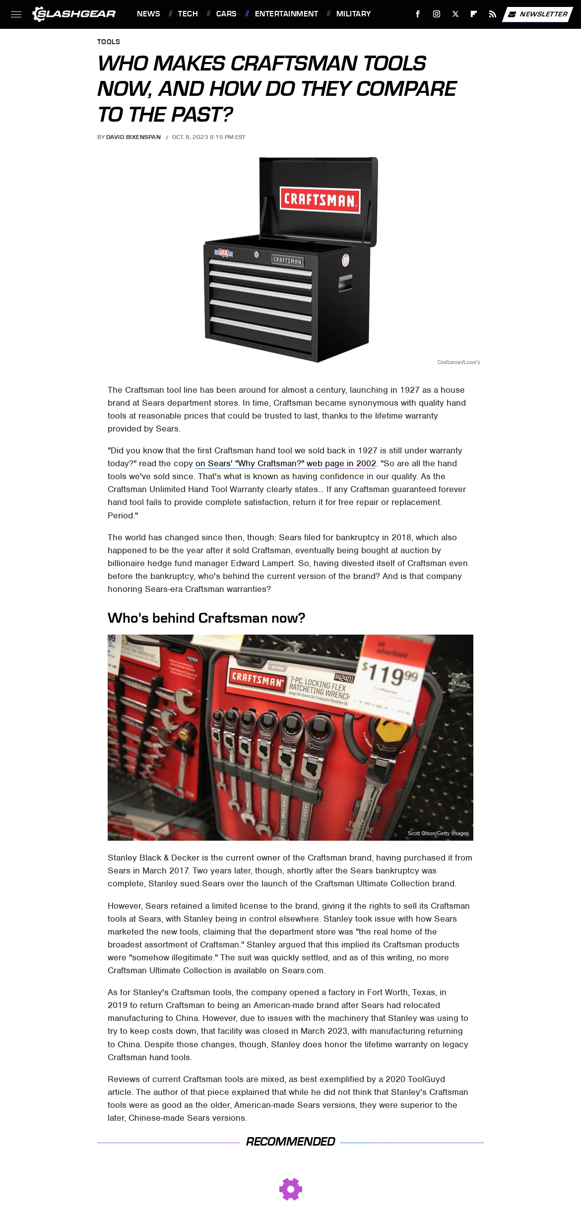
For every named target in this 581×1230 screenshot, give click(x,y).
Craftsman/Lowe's (458, 361)
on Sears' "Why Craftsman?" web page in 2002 (285, 463)
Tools (109, 42)
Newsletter (537, 14)
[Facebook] (418, 14)
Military (353, 13)
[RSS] (493, 14)
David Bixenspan (133, 137)
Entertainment (287, 13)
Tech (188, 13)
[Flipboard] (474, 14)
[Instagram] (437, 14)
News (148, 13)
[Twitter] (455, 14)
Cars (226, 13)
